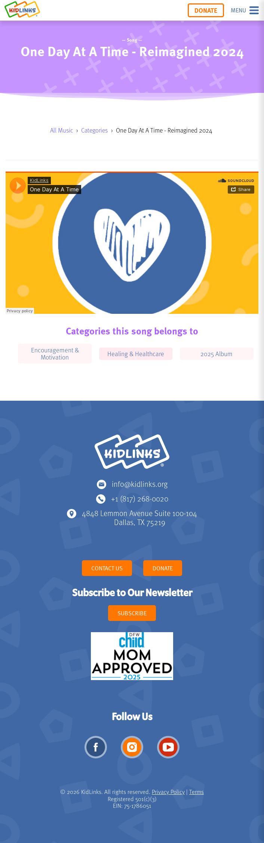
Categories (94, 130)
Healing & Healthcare (135, 353)
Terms (196, 791)
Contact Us (107, 568)
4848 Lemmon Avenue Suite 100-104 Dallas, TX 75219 (139, 517)
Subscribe (132, 613)
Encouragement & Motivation (55, 353)
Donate (205, 10)
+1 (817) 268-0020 (139, 498)
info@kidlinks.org (140, 483)
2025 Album (216, 353)
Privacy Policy (168, 791)
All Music (61, 130)
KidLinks (132, 455)
